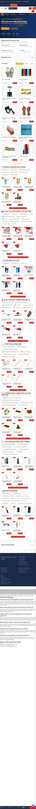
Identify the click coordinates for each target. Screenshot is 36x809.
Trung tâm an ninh (5, 498)
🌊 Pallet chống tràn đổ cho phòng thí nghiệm (10, 402)
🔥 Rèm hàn (14, 223)
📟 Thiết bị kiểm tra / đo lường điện (8, 356)
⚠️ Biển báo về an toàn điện (22, 346)
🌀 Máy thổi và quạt (24, 214)
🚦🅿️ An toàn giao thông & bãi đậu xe (15, 300)
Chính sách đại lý (3, 572)
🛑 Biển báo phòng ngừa (6, 307)
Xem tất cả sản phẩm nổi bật (18, 163)
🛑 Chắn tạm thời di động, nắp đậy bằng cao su (10, 351)
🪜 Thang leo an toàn (6, 223)
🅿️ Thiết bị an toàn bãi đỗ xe (7, 305)
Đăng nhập (2, 576)
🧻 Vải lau (31, 214)
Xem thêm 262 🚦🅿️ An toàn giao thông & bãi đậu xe (18, 340)
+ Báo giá (14, 102)
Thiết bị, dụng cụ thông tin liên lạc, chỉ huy (24, 503)
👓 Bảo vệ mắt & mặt (13, 169)
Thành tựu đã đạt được (22, 563)
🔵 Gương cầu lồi (18, 305)
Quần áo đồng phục (5, 263)
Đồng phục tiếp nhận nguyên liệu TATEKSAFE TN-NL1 (6, 276)
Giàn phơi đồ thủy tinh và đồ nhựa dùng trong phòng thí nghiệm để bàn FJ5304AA (29, 466)
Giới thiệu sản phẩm (4, 578)
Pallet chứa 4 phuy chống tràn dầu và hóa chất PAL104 (17, 432)
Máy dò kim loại (24, 500)
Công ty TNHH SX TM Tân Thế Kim (13, 590)
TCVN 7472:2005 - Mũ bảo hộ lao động (7, 645)
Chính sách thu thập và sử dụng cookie (22, 595)
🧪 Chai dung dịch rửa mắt (22, 405)
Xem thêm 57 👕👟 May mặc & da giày (18, 296)
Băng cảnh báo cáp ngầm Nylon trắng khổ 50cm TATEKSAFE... (9, 157)
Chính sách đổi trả (4, 569)
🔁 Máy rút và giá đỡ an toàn (21, 216)
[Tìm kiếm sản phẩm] (23, 8)
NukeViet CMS (24, 590)
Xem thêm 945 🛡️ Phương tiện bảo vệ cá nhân (18, 208)
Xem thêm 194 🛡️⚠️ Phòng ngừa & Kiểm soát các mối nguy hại (18, 438)
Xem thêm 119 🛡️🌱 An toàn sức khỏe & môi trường (18, 487)
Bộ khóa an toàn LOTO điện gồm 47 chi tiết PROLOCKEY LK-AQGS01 (18, 236)
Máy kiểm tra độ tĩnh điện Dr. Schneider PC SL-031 (9, 99)
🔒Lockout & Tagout (5, 214)
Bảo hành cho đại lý (22, 570)
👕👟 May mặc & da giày (10, 260)
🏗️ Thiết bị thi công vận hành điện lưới (9, 354)
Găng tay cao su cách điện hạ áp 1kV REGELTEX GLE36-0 (6, 202)
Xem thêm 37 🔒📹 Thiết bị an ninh (18, 536)
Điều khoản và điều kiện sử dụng (24, 569)
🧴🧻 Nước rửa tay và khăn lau (23, 449)
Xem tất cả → (33, 57)
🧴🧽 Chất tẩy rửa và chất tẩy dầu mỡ (20, 446)
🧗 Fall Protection (5, 174)
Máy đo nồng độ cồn (15, 500)
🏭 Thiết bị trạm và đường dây (23, 354)
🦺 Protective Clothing (24, 172)
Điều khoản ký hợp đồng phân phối (6, 582)
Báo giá (9, 189)
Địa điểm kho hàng (4, 583)
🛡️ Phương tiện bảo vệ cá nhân (13, 167)
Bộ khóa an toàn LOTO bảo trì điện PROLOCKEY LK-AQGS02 (29, 236)
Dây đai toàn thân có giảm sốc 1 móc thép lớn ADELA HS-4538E (6, 187)
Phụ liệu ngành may (14, 263)
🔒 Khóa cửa (13, 503)
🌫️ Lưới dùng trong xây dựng (28, 305)
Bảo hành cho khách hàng (23, 572)
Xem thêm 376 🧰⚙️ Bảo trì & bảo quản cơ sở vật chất (18, 257)
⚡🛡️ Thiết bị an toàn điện (11, 344)
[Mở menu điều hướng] (2, 8)
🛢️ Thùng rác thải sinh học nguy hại (27, 402)
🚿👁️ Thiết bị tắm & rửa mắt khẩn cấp (9, 405)
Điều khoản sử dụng (10, 591)
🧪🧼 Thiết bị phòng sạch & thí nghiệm (9, 449)
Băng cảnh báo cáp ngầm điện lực (24, 98)
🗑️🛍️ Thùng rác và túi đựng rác (7, 451)
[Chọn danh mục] (13, 8)
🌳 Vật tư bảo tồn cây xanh (7, 446)
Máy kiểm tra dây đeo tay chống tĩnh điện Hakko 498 (9, 118)
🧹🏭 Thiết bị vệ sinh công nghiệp (8, 444)
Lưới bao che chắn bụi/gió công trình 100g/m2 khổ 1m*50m (25, 138)
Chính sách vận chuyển (4, 570)
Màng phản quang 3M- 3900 (23, 79)
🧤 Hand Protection (14, 172)
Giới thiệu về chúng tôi (22, 556)
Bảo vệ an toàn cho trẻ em (26, 498)
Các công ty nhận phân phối (5, 579)
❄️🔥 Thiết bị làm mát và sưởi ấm (22, 444)
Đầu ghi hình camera (5, 500)
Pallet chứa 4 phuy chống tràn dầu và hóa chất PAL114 (29, 417)
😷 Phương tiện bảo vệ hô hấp (24, 169)
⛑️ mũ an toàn (4, 169)
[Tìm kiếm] (30, 8)
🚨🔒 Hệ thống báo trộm (6, 493)
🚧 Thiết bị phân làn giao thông (21, 302)
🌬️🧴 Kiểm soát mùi (19, 451)
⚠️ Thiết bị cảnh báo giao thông (7, 302)
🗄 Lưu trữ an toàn (15, 214)
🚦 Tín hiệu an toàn (16, 307)
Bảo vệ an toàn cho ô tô (15, 498)
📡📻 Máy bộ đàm (16, 493)
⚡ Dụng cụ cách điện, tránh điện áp (8, 346)
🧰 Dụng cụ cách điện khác (26, 351)
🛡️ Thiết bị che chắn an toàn (27, 307)
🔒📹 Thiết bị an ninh (9, 491)
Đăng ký (2, 575)
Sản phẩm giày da (24, 263)
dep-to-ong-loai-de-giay (6, 79)
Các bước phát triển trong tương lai (24, 564)
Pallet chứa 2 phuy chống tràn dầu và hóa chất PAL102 (6, 432)
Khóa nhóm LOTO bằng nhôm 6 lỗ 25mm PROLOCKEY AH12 (6, 251)
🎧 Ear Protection (5, 172)
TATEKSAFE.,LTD (3, 591)
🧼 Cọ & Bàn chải (5, 221)
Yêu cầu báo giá (14, 28)
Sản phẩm (5, 63)
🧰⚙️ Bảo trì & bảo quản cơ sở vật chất (16, 211)
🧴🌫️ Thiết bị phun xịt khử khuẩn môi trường (10, 454)
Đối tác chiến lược (22, 560)
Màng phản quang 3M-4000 (23, 156)
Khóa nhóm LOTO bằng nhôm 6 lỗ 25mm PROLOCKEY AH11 (17, 251)
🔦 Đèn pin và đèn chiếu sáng (26, 221)
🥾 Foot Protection (14, 174)
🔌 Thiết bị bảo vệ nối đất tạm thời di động (9, 349)
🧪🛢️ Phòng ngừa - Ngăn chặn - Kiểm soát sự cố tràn (11, 397)
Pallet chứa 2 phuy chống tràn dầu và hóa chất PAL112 (17, 417)
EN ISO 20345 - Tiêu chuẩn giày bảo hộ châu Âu (8, 646)
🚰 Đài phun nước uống (15, 221)
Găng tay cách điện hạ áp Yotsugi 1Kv (25, 117)
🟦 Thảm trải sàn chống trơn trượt (8, 216)
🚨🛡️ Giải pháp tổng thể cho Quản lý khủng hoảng (11, 400)
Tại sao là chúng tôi (22, 557)
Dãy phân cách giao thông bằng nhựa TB (8, 137)
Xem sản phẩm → (5, 28)
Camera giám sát (5, 503)
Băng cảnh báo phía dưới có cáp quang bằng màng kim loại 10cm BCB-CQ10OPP (17, 320)
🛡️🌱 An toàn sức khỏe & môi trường (15, 442)
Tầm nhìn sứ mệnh (22, 559)
